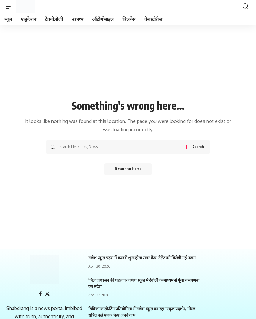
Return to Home (128, 169)
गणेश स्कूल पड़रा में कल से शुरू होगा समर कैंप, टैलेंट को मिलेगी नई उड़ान (142, 257)
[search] (245, 6)
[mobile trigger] (11, 6)
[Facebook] (40, 294)
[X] (47, 294)
